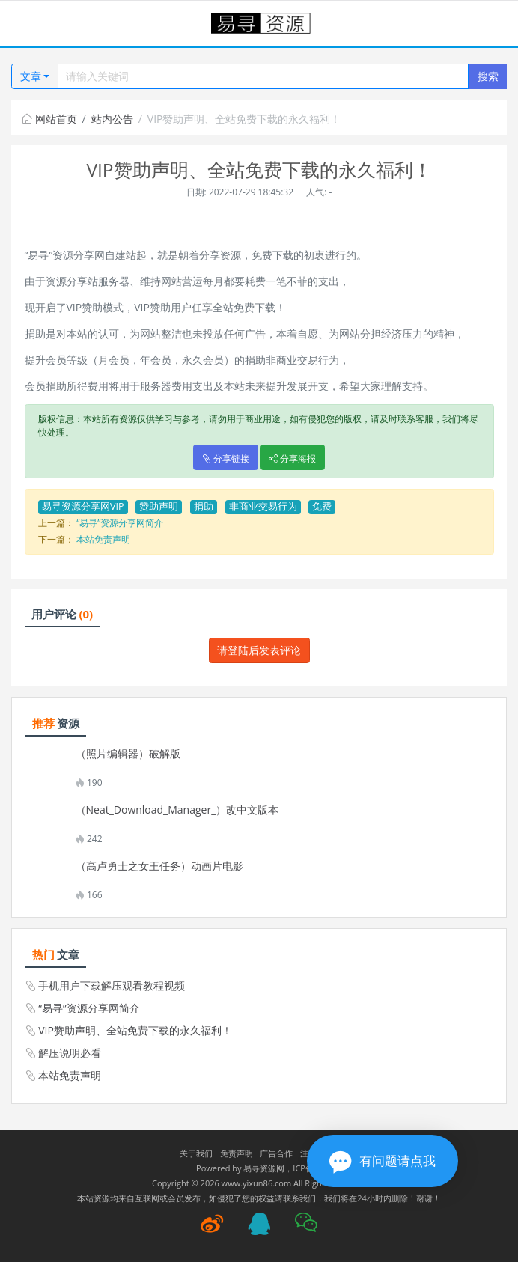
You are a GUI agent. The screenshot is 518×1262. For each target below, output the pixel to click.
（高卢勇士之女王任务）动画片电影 (159, 866)
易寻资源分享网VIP (83, 506)
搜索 (488, 76)
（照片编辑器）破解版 (128, 753)
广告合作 (276, 1153)
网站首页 (49, 119)
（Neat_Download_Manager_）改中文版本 (177, 810)
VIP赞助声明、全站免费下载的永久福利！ (135, 1030)
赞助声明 (158, 506)
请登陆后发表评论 (259, 650)
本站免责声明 (103, 539)
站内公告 (112, 119)
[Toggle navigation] (30, 23)
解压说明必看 (69, 1053)
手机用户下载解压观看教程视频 (111, 985)
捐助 (203, 506)
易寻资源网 (263, 1168)
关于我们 (196, 1153)
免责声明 (236, 1153)
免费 (322, 506)
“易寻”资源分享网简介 (119, 522)
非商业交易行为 (263, 506)
